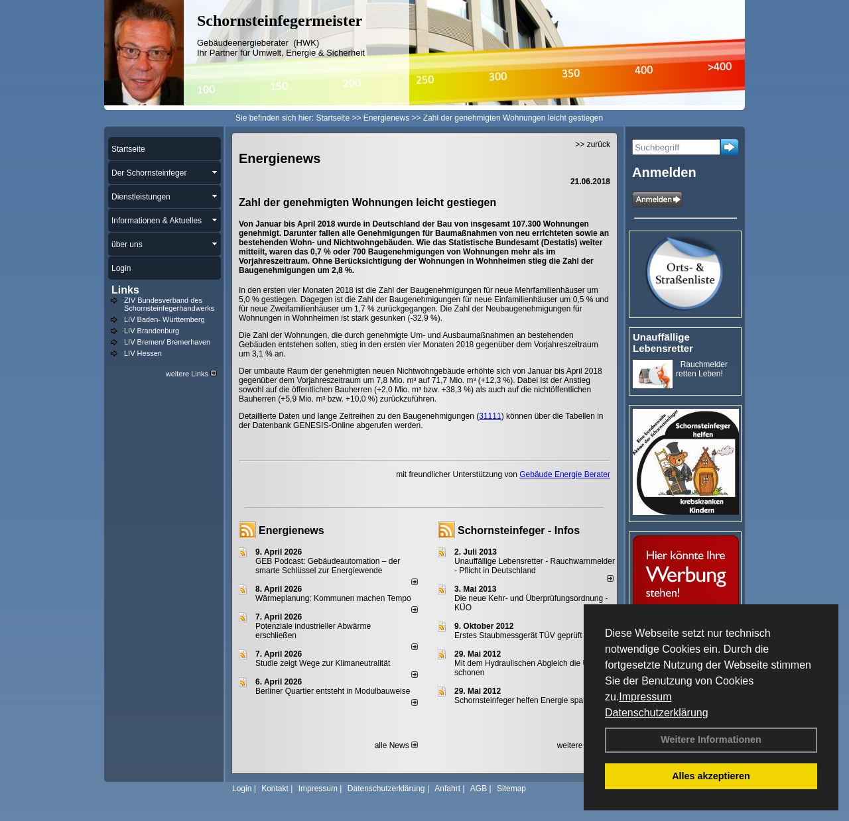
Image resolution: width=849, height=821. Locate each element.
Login (241, 788)
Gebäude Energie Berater (564, 474)
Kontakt (275, 788)
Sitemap (511, 788)
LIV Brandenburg (151, 331)
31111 (490, 416)
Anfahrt (447, 788)
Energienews (291, 530)
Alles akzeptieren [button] (711, 776)
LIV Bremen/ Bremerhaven (167, 342)
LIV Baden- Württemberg (164, 319)
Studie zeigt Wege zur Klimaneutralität (322, 663)
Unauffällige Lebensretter (663, 342)
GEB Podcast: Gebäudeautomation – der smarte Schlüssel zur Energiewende (327, 566)
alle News (396, 745)
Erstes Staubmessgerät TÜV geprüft (518, 635)
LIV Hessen (143, 353)
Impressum (645, 696)
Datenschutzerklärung (656, 712)
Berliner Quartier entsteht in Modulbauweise (332, 691)
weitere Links (191, 374)
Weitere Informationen (711, 739)
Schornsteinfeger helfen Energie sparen (524, 700)
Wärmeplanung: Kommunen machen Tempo (333, 598)
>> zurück (592, 144)
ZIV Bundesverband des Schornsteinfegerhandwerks (169, 304)
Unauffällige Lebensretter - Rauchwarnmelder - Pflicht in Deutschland (534, 566)
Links (125, 290)
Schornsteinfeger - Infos (519, 530)
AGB (478, 788)
